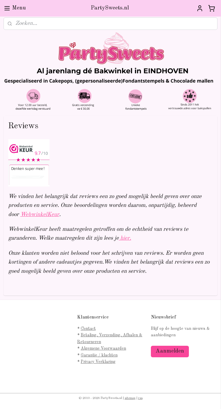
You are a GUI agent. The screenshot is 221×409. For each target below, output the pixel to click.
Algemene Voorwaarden (103, 348)
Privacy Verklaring (98, 362)
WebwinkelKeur (39, 214)
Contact (88, 329)
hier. (125, 238)
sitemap (130, 398)
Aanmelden (170, 351)
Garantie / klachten (99, 355)
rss (140, 398)
